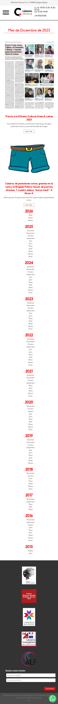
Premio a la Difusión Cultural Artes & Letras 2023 (29, 118)
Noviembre (30, 233)
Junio (30, 244)
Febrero (30, 220)
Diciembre (30, 231)
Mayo (31, 246)
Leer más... (29, 131)
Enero (30, 257)
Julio (30, 241)
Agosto (30, 411)
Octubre (30, 236)
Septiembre (31, 238)
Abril (30, 215)
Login (29, 700)
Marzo (31, 218)
